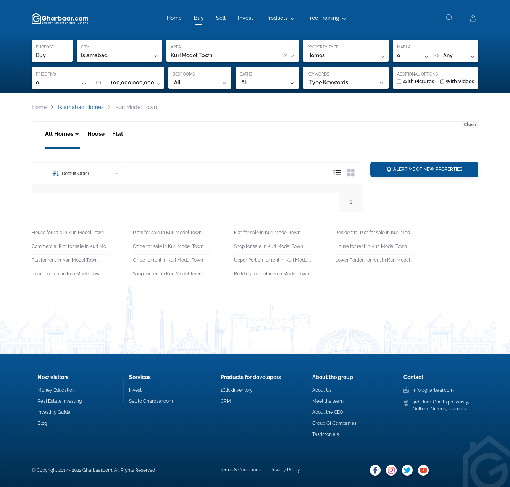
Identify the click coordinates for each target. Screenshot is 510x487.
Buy (199, 18)
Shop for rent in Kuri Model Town (167, 273)
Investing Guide (53, 412)
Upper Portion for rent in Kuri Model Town (273, 260)
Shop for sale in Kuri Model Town (268, 246)
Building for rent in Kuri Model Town (271, 273)
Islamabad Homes (81, 107)
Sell (221, 18)
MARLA (404, 47)
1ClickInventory (237, 390)
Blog (42, 423)
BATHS (246, 74)
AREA (176, 47)
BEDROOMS (184, 74)
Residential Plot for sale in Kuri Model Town (374, 232)
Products (276, 18)
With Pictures (415, 81)
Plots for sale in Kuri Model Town (167, 232)
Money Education (56, 390)
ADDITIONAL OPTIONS (417, 74)
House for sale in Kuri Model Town (68, 232)
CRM (226, 401)
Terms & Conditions (240, 470)
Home (174, 18)
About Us (322, 390)
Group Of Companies (334, 423)
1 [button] (351, 201)
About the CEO (327, 412)
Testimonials (325, 434)
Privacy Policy (285, 470)
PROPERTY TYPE (322, 47)
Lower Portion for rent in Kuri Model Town (374, 260)
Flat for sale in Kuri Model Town (267, 232)
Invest (245, 18)
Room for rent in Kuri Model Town (67, 273)
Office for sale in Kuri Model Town (168, 246)
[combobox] (249, 56)
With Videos (457, 81)
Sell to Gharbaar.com (151, 401)
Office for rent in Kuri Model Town (168, 260)
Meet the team (328, 401)
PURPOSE (45, 47)
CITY (85, 47)
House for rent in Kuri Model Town (371, 246)
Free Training (323, 18)
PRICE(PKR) (46, 74)
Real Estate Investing (59, 401)
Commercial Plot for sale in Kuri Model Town (71, 246)
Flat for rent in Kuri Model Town (65, 260)
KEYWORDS (318, 74)
